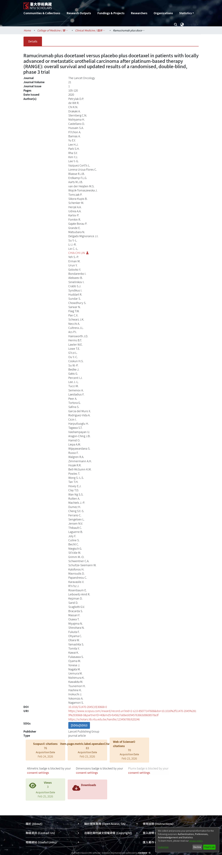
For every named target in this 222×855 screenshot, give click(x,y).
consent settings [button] (38, 773)
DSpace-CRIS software (90, 852)
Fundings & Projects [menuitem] (110, 13)
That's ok (209, 847)
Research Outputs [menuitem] (79, 13)
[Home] (94, 4)
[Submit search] (176, 24)
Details (32, 41)
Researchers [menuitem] (139, 13)
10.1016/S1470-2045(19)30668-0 (87, 707)
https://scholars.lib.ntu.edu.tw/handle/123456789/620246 (104, 719)
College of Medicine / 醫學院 (53, 30)
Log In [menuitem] (192, 24)
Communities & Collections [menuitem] (42, 13)
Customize (163, 847)
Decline (197, 847)
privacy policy (196, 840)
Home (27, 30)
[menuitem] (186, 13)
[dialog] (187, 840)
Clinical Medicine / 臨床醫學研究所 (91, 30)
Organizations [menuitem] (163, 13)
